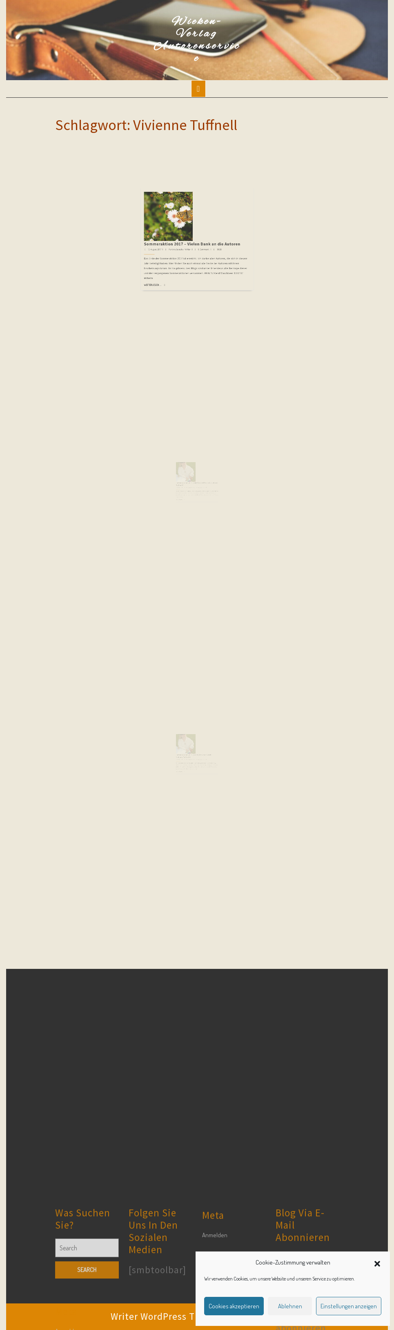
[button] (377, 1262)
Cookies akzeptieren (234, 1306)
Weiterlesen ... (172, 230)
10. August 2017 (185, 494)
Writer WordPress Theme (165, 1316)
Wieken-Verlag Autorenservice (197, 40)
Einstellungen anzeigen (349, 1306)
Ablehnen (290, 1306)
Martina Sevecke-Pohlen (187, 210)
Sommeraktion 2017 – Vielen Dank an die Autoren (194, 207)
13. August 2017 (172, 210)
